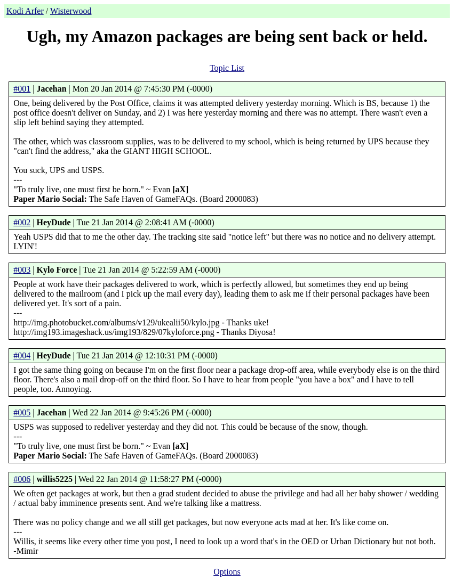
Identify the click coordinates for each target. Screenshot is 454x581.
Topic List (227, 67)
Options (227, 571)
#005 (21, 412)
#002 (21, 222)
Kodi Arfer (25, 10)
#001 (21, 88)
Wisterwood (71, 10)
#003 (21, 269)
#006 (21, 479)
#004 (21, 355)
